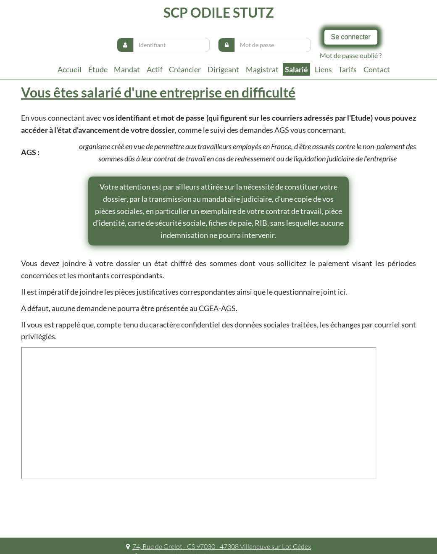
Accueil (70, 69)
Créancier (185, 69)
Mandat (127, 69)
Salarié (296, 69)
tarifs (347, 69)
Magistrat (262, 69)
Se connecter (351, 36)
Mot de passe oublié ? (351, 55)
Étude (98, 69)
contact (376, 69)
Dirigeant (223, 69)
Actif (155, 69)
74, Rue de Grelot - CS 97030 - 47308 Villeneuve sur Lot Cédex (218, 546)
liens (323, 69)
